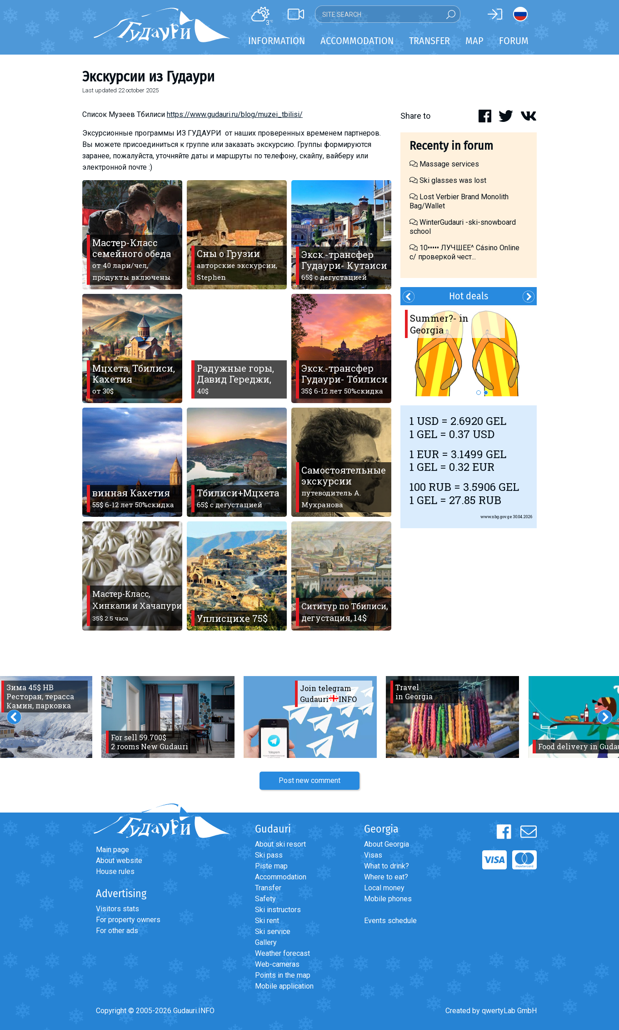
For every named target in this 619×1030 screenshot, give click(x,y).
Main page (112, 849)
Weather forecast (282, 953)
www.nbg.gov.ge (496, 516)
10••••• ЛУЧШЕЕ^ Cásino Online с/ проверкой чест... (464, 252)
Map (474, 41)
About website (119, 860)
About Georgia (386, 844)
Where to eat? (386, 877)
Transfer (268, 888)
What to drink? (386, 866)
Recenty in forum (451, 146)
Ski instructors (278, 909)
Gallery (266, 942)
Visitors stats (117, 908)
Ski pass (269, 855)
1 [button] (478, 392)
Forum (514, 41)
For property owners (128, 919)
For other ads (117, 930)
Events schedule (390, 920)
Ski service (272, 931)
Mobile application (284, 986)
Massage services (444, 164)
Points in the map (282, 975)
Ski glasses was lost (447, 180)
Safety (265, 898)
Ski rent (267, 920)
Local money (384, 888)
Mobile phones (388, 898)
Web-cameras (277, 964)
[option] (468, 350)
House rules (115, 871)
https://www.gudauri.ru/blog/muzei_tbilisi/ (235, 114)
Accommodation (280, 877)
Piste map (271, 866)
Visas (373, 855)
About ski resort (280, 844)
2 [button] (486, 392)
